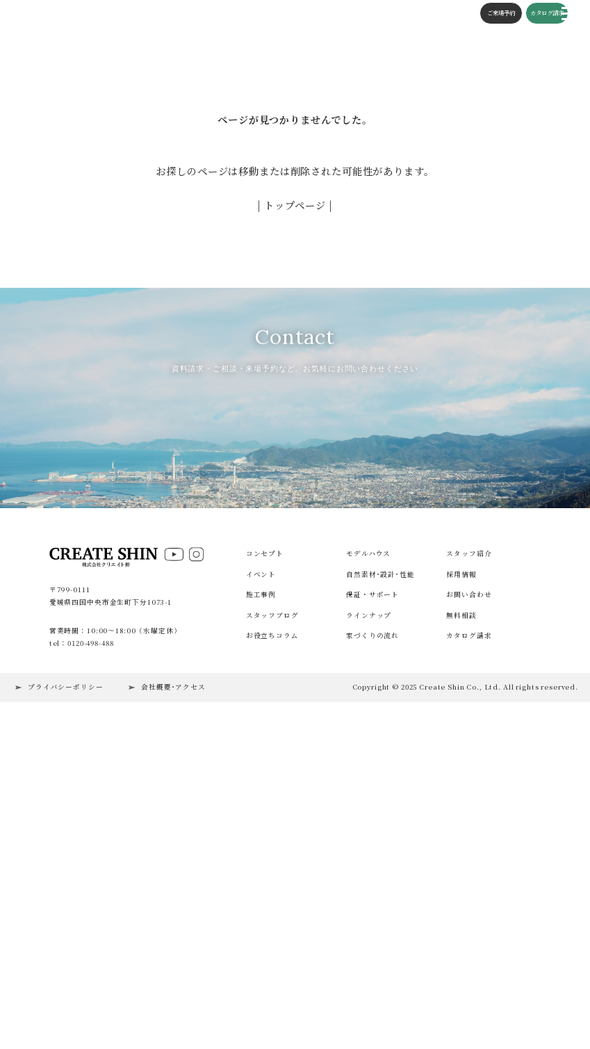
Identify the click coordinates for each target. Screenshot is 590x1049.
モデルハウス (368, 871)
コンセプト (203, 14)
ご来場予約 (486, 14)
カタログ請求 (531, 14)
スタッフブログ (288, 14)
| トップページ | (295, 205)
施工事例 (166, 14)
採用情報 (461, 892)
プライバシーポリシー (66, 1004)
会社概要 (396, 14)
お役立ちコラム (272, 953)
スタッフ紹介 (468, 871)
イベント (133, 14)
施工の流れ (360, 14)
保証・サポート (372, 912)
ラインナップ (368, 933)
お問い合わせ (468, 912)
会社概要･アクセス (173, 1004)
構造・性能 (242, 14)
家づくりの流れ (372, 953)
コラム (328, 14)
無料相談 (461, 933)
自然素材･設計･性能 (380, 892)
